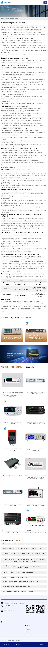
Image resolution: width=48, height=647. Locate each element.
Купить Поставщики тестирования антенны (18, 572)
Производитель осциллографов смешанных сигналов (22, 548)
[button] (44, 331)
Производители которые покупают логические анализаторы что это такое (24, 554)
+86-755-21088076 (8, 605)
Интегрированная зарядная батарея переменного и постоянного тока (24, 567)
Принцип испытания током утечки (15, 577)
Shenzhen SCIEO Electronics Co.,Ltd (11, 225)
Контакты (42, 644)
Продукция (6, 644)
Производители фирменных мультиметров (18, 591)
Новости (18, 644)
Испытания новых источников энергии (16, 586)
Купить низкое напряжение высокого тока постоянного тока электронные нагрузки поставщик (24, 560)
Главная (2, 18)
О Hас (30, 644)
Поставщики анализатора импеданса (16, 544)
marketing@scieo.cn (9, 610)
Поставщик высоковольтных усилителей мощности (21, 582)
